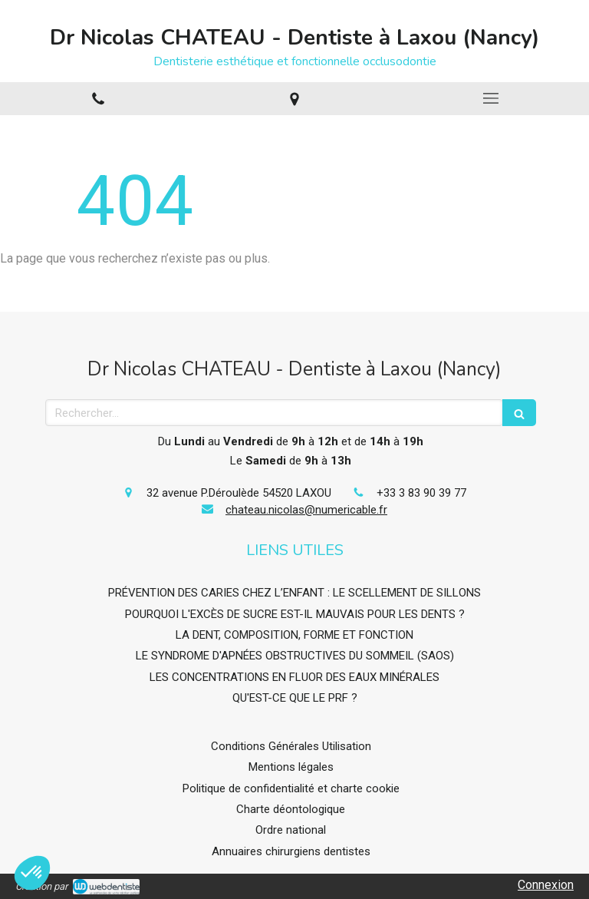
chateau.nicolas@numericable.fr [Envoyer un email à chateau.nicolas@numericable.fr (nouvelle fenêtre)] (306, 510)
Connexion (546, 885)
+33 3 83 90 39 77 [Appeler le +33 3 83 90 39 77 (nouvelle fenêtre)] (421, 493)
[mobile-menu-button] (491, 98)
